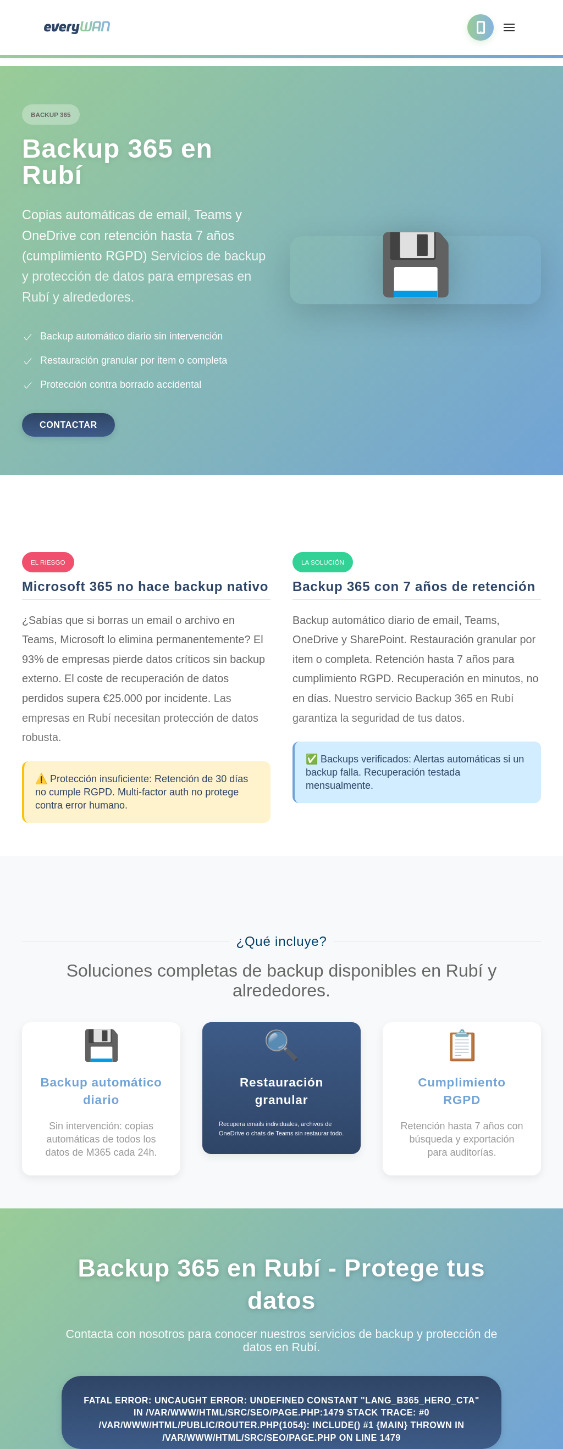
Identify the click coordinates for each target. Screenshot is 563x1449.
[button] (509, 27)
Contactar (68, 425)
